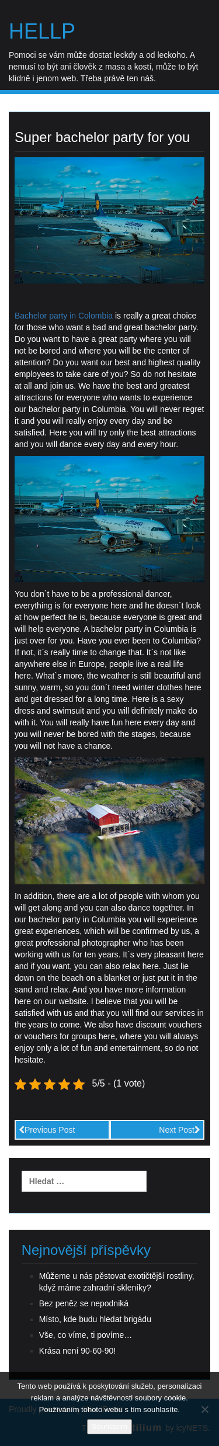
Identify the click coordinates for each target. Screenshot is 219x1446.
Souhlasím (109, 1426)
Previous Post (47, 1129)
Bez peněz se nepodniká (83, 1303)
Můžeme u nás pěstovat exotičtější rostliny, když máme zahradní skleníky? (116, 1281)
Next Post (179, 1129)
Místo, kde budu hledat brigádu (95, 1319)
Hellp (42, 31)
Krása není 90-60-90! (77, 1350)
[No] (204, 1409)
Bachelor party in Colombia (64, 315)
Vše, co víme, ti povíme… (86, 1335)
